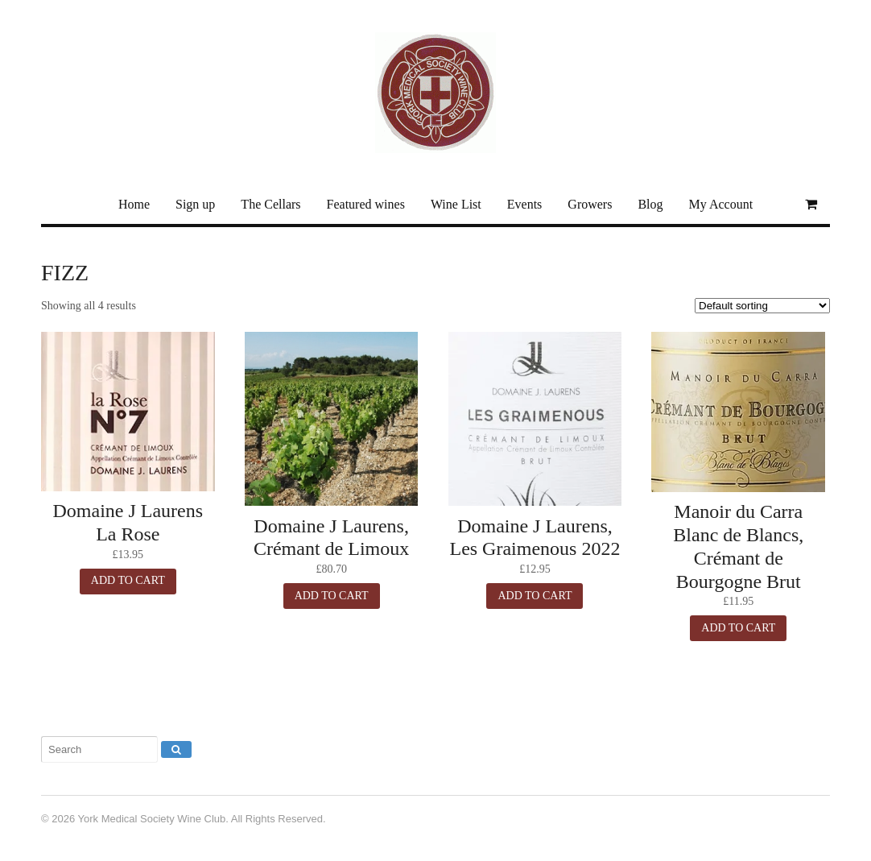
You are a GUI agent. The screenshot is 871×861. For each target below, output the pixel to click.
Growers (590, 204)
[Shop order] (761, 305)
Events (525, 204)
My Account (721, 204)
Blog (650, 204)
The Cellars (270, 204)
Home (134, 204)
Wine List (456, 204)
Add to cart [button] (128, 580)
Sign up (195, 204)
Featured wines (366, 204)
